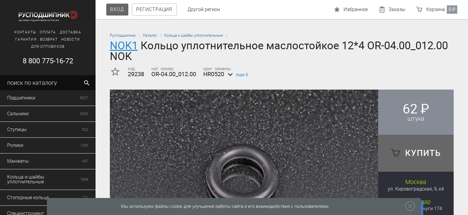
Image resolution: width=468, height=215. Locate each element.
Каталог (150, 35)
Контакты (25, 32)
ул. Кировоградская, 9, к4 (416, 189)
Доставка (70, 32)
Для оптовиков (48, 46)
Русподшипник (123, 35)
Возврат (49, 39)
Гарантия (25, 39)
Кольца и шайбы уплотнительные (193, 35)
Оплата (48, 32)
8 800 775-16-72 (48, 60)
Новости (70, 39)
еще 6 (237, 74)
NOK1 (124, 45)
